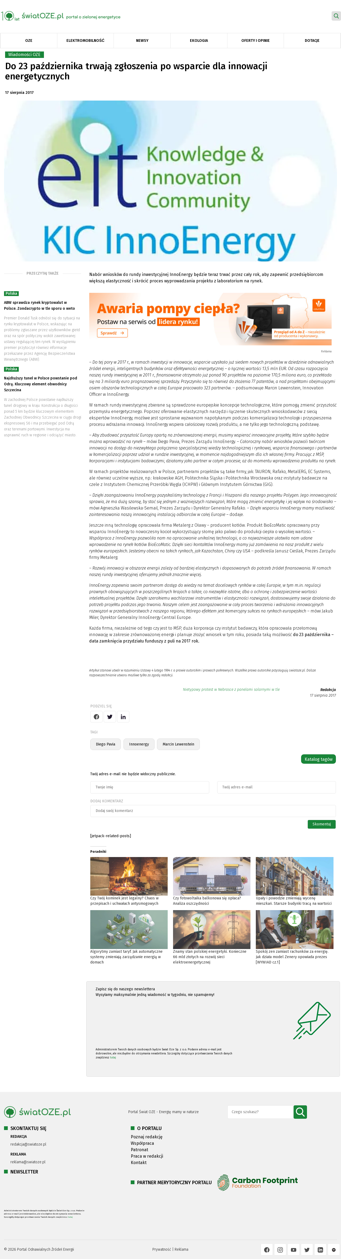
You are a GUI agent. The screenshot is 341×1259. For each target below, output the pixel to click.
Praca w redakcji (147, 1156)
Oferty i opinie (255, 40)
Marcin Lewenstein (178, 744)
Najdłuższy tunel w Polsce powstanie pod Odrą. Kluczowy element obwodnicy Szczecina (40, 384)
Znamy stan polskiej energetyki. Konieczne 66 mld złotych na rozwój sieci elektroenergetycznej (209, 957)
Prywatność (161, 1249)
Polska (11, 293)
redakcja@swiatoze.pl (28, 1144)
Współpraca (142, 1143)
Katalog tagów (318, 759)
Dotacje (312, 40)
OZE (28, 40)
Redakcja (328, 690)
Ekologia (199, 40)
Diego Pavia (105, 744)
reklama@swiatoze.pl (28, 1162)
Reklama (181, 1249)
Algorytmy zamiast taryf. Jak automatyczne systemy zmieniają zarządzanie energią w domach (126, 957)
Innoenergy (139, 744)
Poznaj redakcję (147, 1136)
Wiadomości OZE (24, 54)
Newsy (142, 40)
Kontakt (139, 1162)
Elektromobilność (85, 40)
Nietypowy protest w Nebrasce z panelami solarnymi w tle (231, 689)
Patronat (139, 1149)
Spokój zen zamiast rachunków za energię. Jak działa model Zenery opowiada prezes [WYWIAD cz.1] (292, 957)
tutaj (113, 1057)
